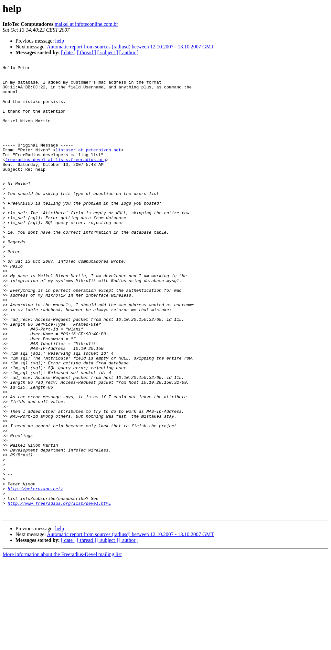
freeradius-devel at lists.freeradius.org (55, 179)
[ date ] (68, 52)
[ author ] (129, 52)
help (59, 41)
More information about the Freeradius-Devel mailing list (62, 644)
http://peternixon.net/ (35, 574)
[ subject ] (107, 52)
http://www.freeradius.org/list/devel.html (59, 591)
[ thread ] (86, 52)
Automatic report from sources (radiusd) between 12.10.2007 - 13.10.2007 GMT (130, 46)
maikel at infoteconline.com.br (86, 24)
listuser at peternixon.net (88, 167)
